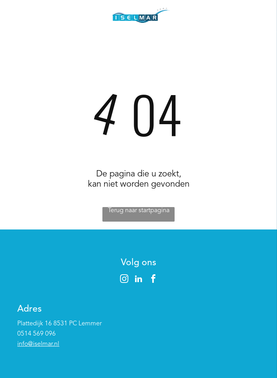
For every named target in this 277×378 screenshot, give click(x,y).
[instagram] (124, 280)
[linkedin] (138, 280)
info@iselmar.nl (38, 344)
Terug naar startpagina (138, 210)
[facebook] (153, 280)
